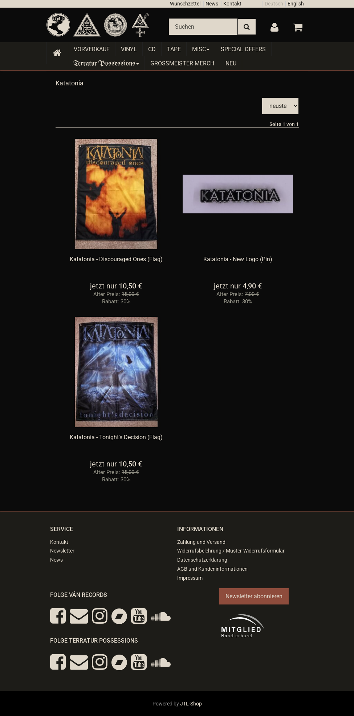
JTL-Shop (191, 704)
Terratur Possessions (106, 63)
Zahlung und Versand (201, 542)
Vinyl (129, 49)
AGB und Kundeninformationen (212, 569)
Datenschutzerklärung (202, 560)
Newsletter (62, 551)
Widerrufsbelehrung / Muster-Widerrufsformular (231, 551)
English (296, 4)
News (212, 4)
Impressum (190, 578)
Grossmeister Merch (182, 63)
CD (152, 49)
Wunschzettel (185, 4)
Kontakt (232, 4)
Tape (174, 49)
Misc (200, 49)
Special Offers (243, 49)
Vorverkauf (92, 49)
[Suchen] (203, 27)
